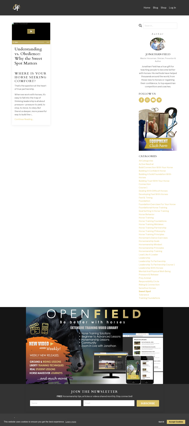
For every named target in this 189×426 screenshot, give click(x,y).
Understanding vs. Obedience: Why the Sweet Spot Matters (28, 56)
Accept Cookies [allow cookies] (176, 422)
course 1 (143, 187)
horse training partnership (152, 228)
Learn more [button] (70, 422)
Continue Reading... (24, 119)
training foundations (149, 298)
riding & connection (149, 284)
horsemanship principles (151, 248)
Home (147, 7)
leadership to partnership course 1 (157, 264)
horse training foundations (153, 221)
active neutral (146, 164)
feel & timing (146, 197)
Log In (172, 7)
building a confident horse (152, 171)
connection (145, 184)
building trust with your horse (154, 181)
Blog (155, 7)
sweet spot (145, 291)
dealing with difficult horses (153, 191)
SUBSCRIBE (148, 403)
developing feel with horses (153, 194)
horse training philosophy (152, 231)
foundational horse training (153, 207)
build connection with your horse (156, 167)
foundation (144, 201)
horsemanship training (150, 251)
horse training (146, 217)
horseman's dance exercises (153, 238)
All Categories (146, 161)
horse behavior (147, 214)
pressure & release (148, 274)
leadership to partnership (152, 261)
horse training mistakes (151, 224)
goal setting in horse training (154, 211)
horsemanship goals (149, 241)
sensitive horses (147, 288)
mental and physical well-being (155, 271)
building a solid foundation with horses (155, 176)
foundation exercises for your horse (157, 204)
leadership (144, 258)
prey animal (145, 278)
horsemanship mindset (150, 244)
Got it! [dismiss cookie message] (161, 422)
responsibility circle (149, 281)
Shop (163, 7)
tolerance (144, 295)
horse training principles (151, 234)
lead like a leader (148, 254)
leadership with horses (151, 268)
